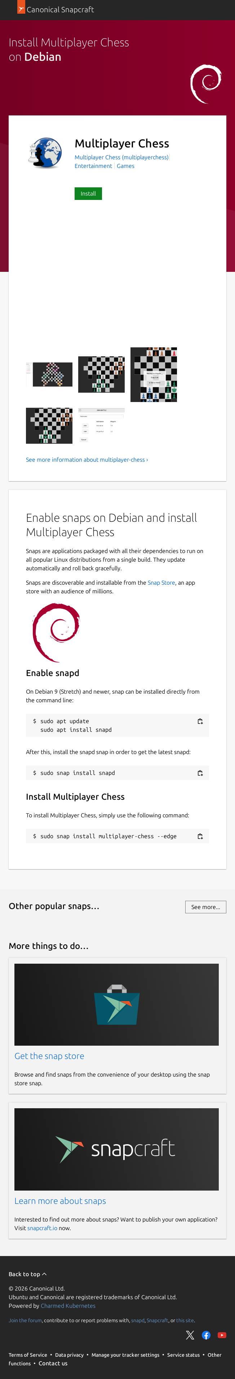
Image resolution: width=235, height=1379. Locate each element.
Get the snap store (49, 1056)
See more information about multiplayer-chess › (87, 459)
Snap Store (161, 582)
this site (185, 1320)
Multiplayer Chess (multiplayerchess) (122, 157)
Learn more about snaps (60, 1201)
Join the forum (25, 1320)
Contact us (53, 1363)
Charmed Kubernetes (68, 1305)
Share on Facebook (206, 1335)
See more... (205, 907)
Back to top (28, 1274)
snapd (138, 1320)
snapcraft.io (42, 1228)
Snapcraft (157, 1320)
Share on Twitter (190, 1335)
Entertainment (93, 166)
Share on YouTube (222, 1335)
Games (125, 166)
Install (88, 193)
